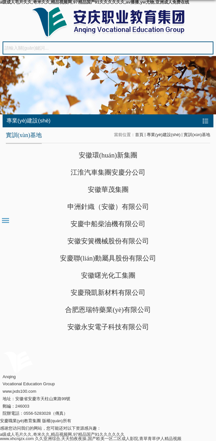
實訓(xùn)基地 (197, 134)
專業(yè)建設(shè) (163, 134)
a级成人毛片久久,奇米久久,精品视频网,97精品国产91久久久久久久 (62, 434)
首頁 (139, 134)
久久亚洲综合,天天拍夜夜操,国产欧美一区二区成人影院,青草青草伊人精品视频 (108, 438)
